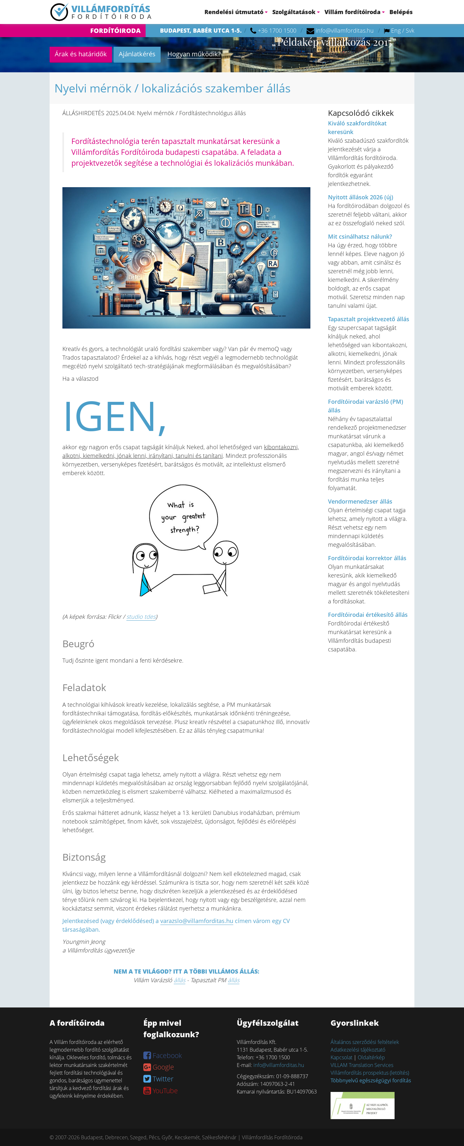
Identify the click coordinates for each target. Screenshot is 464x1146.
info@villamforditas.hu (345, 30)
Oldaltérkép (371, 1057)
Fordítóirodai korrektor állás (367, 558)
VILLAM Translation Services (362, 1065)
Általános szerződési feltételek (365, 1042)
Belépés (401, 12)
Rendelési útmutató (236, 12)
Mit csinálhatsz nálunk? (360, 236)
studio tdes (141, 616)
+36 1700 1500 (277, 30)
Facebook (162, 1055)
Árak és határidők (81, 54)
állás (179, 980)
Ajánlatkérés (137, 54)
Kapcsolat (341, 1057)
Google (158, 1066)
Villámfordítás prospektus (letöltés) (370, 1072)
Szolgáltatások (296, 12)
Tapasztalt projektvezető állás (368, 319)
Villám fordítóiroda (354, 12)
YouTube (160, 1090)
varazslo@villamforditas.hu (196, 921)
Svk (410, 30)
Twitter (158, 1078)
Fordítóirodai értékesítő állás (368, 614)
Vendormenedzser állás (360, 501)
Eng (396, 30)
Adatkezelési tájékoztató (358, 1049)
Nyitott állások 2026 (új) (360, 197)
